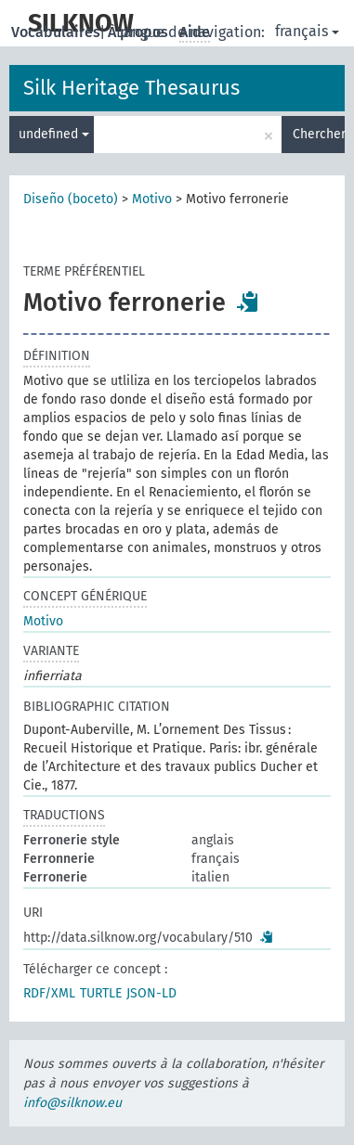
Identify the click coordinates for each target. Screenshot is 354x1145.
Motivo (152, 199)
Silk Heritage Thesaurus (131, 87)
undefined (54, 134)
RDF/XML (49, 993)
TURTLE (101, 993)
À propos (140, 32)
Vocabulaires (57, 32)
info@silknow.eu (72, 1103)
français (307, 31)
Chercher (319, 134)
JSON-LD (151, 993)
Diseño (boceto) (70, 199)
